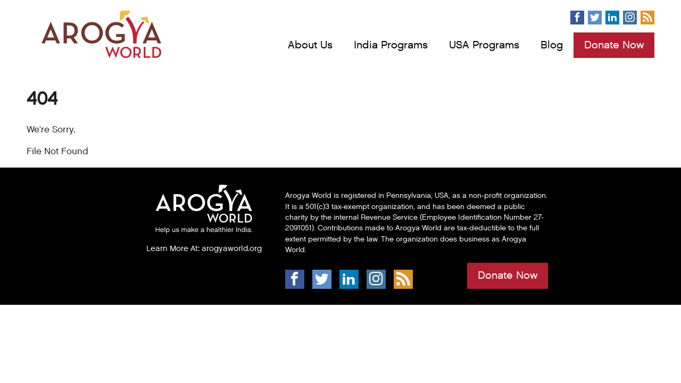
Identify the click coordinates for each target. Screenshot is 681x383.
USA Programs (484, 45)
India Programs (391, 45)
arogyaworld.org (232, 248)
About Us (310, 45)
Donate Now (614, 45)
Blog (552, 45)
